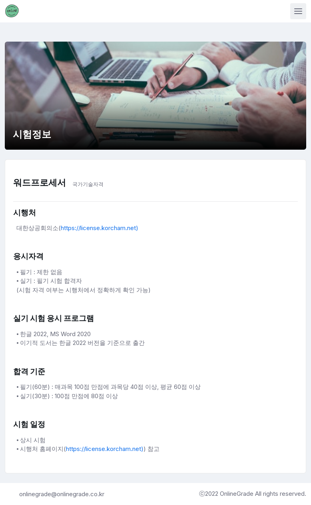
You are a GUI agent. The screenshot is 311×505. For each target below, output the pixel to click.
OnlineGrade (237, 493)
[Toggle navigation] (298, 11)
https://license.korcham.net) (99, 228)
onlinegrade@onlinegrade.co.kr (61, 494)
